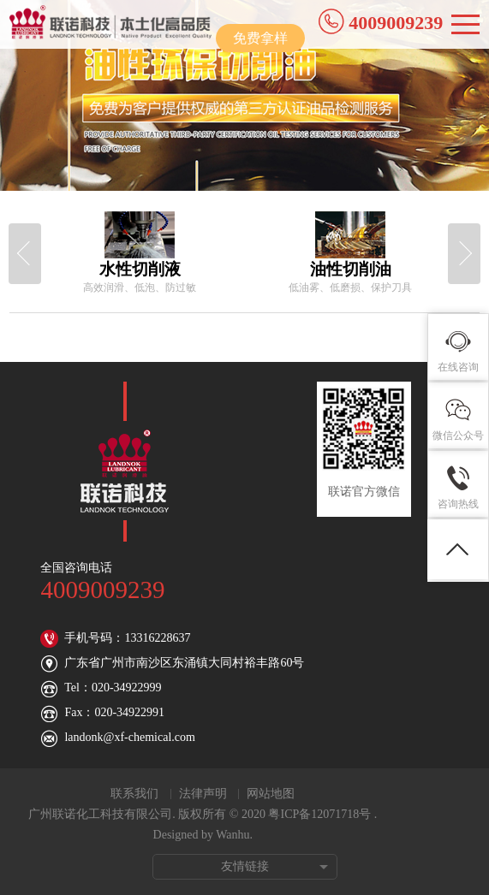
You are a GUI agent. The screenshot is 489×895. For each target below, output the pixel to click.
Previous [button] (25, 253)
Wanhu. (234, 834)
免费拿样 (260, 38)
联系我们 (134, 793)
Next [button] (464, 253)
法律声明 (203, 793)
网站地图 (271, 793)
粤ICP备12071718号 (319, 814)
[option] (139, 253)
